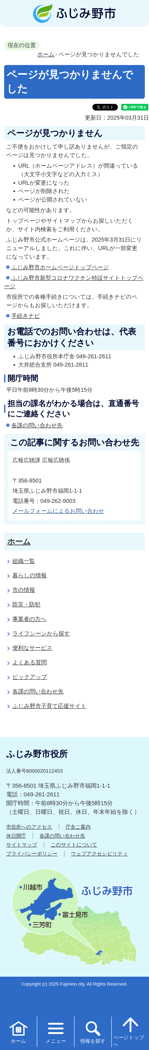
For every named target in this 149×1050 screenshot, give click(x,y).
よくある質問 (29, 662)
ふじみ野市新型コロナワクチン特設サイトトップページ (73, 282)
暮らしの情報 (29, 575)
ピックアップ (29, 677)
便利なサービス (32, 648)
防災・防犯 (26, 604)
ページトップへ (128, 1031)
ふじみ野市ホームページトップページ (60, 267)
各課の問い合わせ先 (36, 425)
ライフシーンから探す (41, 633)
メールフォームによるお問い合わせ (58, 511)
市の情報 (23, 590)
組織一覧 (23, 561)
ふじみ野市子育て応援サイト (49, 706)
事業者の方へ (29, 619)
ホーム (45, 54)
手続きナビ (25, 316)
